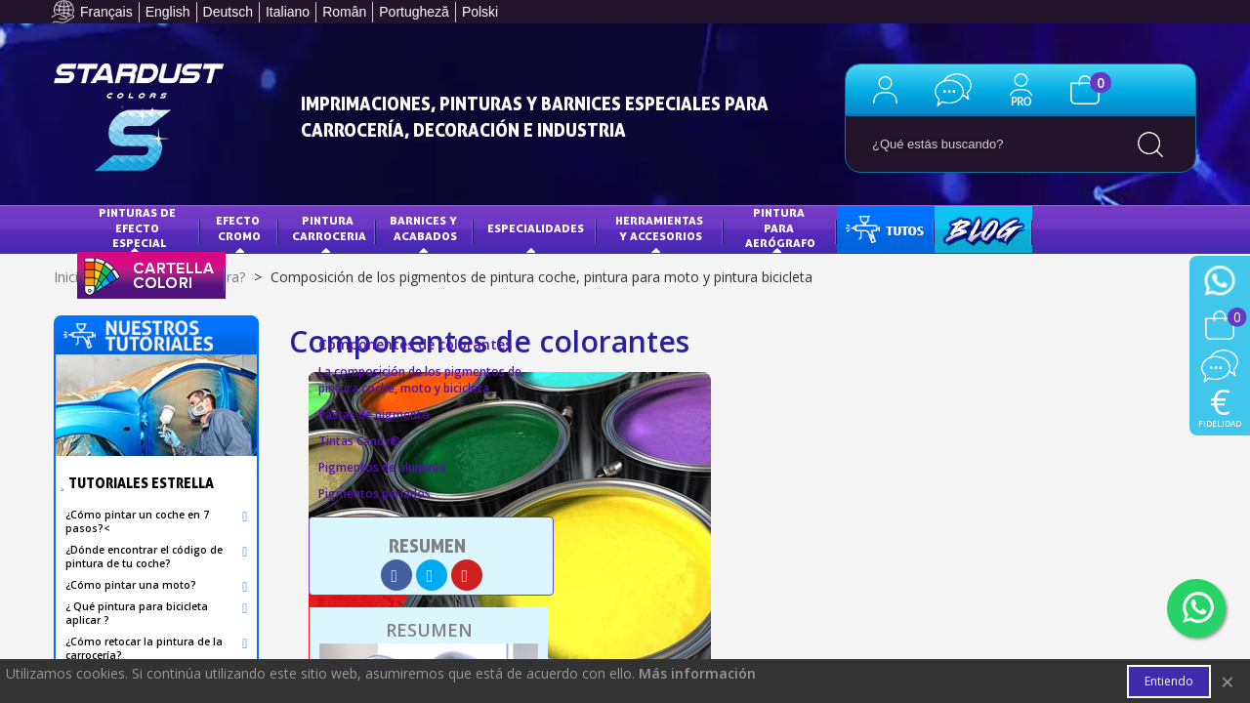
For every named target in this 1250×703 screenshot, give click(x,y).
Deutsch (228, 12)
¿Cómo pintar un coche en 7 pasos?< (137, 521)
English (168, 12)
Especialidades (535, 228)
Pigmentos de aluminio (382, 467)
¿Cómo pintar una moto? (130, 585)
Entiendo (1169, 681)
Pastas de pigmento (374, 414)
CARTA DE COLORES (146, 274)
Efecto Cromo (239, 228)
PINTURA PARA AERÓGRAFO (780, 227)
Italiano (288, 12)
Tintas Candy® (359, 441)
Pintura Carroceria (329, 228)
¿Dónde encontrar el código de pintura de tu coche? (144, 556)
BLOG (963, 228)
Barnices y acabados (425, 228)
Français (106, 12)
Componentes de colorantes (415, 344)
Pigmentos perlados (374, 493)
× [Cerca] (1227, 681)
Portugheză (414, 12)
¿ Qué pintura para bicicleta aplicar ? (136, 613)
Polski (480, 12)
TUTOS (871, 228)
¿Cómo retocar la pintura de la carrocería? (144, 648)
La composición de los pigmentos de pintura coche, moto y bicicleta (419, 379)
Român (344, 12)
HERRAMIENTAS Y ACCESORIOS (660, 228)
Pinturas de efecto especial (139, 227)
